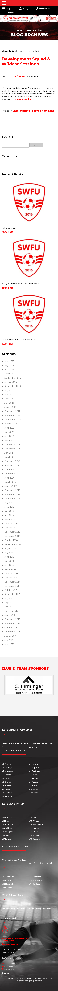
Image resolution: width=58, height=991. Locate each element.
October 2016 (10, 627)
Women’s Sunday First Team (14, 860)
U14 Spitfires (34, 884)
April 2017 (9, 607)
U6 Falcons (7, 764)
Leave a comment (43, 110)
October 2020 (11, 469)
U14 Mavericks (8, 884)
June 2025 (9, 361)
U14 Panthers (7, 825)
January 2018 (10, 577)
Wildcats (33, 747)
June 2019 (9, 507)
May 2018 (9, 561)
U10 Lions (33, 789)
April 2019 (9, 515)
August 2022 (10, 423)
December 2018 (12, 532)
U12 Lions (33, 817)
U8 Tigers (33, 782)
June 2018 (9, 557)
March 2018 (10, 569)
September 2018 (12, 544)
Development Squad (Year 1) (41, 743)
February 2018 (11, 573)
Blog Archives (34, 30)
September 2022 (12, 419)
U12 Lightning (35, 877)
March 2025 (10, 374)
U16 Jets (5, 835)
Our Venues (6, 958)
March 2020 (10, 482)
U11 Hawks (33, 793)
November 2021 (12, 448)
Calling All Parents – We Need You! (18, 339)
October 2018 (11, 540)
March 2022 (10, 440)
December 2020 (12, 461)
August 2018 (10, 548)
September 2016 (12, 632)
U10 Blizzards (8, 877)
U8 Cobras (33, 775)
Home (19, 30)
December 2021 (12, 444)
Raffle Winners (9, 228)
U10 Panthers (7, 793)
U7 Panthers (34, 771)
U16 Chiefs (33, 832)
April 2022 (9, 436)
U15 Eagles (34, 828)
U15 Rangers (7, 832)
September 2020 (12, 473)
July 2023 (8, 390)
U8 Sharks (6, 782)
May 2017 (9, 602)
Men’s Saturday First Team (13, 909)
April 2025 (9, 369)
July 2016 (8, 640)
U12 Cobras (7, 817)
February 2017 (11, 611)
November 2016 (12, 623)
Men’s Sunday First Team (40, 909)
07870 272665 (8, 12)
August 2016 (10, 636)
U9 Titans (6, 789)
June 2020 (9, 478)
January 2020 (10, 486)
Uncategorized (21, 110)
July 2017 (8, 598)
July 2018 (8, 552)
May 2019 (9, 511)
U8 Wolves (6, 785)
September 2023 (12, 386)
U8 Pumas (33, 778)
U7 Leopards (7, 771)
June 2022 (9, 428)
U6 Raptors (34, 767)
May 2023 (9, 399)
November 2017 (12, 586)
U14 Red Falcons (36, 825)
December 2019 (12, 490)
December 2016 (12, 619)
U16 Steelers (34, 835)
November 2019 (12, 494)
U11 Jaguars (7, 796)
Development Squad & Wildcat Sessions (26, 61)
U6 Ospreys (7, 767)
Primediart (38, 981)
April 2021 (9, 453)
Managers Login (27, 9)
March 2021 (9, 457)
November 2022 (12, 415)
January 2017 (10, 615)
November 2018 (12, 536)
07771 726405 (43, 9)
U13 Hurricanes (36, 880)
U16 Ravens (7, 888)
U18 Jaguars (34, 839)
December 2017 (12, 582)
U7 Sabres (6, 775)
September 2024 (12, 378)
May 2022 (9, 432)
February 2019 (11, 523)
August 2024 (10, 382)
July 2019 (8, 503)
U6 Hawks (33, 764)
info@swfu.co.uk (10, 9)
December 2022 (12, 411)
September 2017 (12, 594)
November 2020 (12, 465)
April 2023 (9, 403)
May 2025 (9, 365)
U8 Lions (6, 778)
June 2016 (9, 644)
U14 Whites (7, 828)
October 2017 (11, 590)
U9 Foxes (33, 785)
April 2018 (9, 565)
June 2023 (9, 394)
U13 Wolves (34, 821)
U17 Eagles (6, 839)
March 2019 (10, 519)
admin (34, 76)
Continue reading (24, 99)
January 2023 (10, 407)
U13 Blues (6, 821)
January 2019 (10, 527)
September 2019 (12, 498)
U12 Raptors (7, 880)
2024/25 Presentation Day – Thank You (20, 284)
